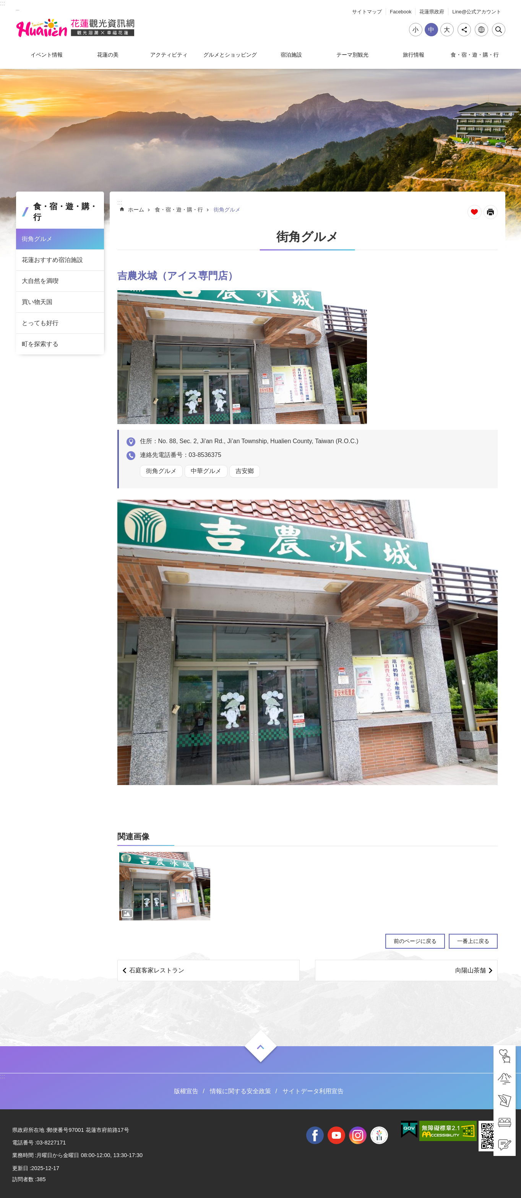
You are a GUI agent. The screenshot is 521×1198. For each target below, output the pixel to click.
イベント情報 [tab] (47, 55)
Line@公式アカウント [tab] (476, 12)
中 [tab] (431, 29)
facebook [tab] (315, 1135)
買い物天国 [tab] (37, 302)
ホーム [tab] (136, 209)
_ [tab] (17, 7)
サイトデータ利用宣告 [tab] (313, 1091)
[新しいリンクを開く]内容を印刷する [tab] (491, 212)
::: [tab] (2, 3)
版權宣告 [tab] (186, 1091)
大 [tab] (447, 29)
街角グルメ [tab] (37, 239)
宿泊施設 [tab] (291, 55)
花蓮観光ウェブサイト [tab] (75, 28)
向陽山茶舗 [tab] (470, 970)
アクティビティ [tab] (169, 55)
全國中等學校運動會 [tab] (379, 1135)
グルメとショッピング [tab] (230, 55)
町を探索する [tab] (40, 344)
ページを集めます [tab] (474, 212)
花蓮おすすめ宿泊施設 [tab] (52, 260)
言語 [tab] (481, 29)
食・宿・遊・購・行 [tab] (475, 55)
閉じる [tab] (498, 29)
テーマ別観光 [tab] (352, 55)
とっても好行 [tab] (40, 323)
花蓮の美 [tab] (107, 55)
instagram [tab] (358, 1135)
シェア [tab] (464, 29)
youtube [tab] (336, 1135)
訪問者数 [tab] (23, 1179)
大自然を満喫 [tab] (40, 281)
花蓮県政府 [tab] (431, 12)
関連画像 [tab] (133, 836)
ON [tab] (260, 1047)
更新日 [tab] (20, 1168)
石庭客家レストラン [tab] (156, 970)
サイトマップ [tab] (367, 12)
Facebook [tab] (400, 12)
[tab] (504, 1056)
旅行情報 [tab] (413, 55)
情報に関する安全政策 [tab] (240, 1091)
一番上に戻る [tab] (473, 941)
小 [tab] (415, 29)
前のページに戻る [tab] (415, 941)
